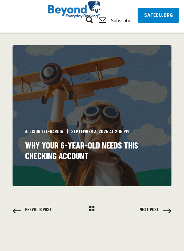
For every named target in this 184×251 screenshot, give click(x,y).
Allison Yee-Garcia (44, 131)
